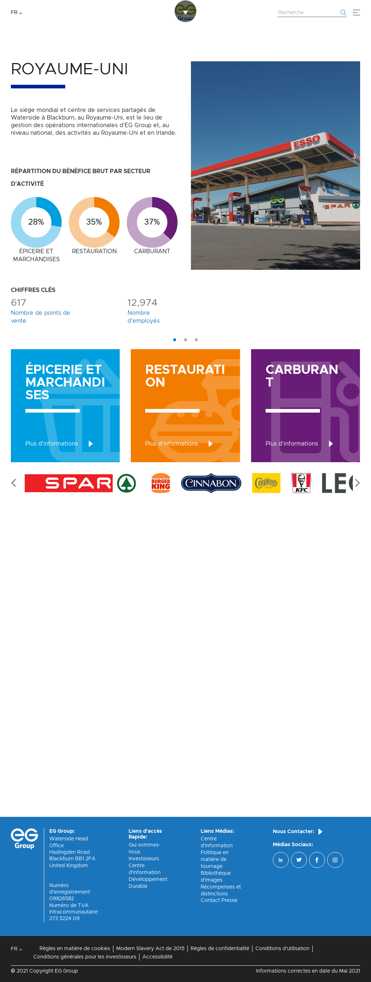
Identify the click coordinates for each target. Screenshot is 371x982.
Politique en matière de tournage (215, 859)
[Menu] (356, 13)
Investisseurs (144, 858)
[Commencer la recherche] (343, 13)
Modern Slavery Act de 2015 (150, 948)
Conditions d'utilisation (282, 948)
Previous (15, 796)
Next (356, 796)
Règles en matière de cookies (74, 948)
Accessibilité (157, 957)
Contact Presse (219, 900)
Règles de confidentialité (220, 948)
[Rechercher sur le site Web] (312, 13)
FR (14, 12)
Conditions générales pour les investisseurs (84, 957)
